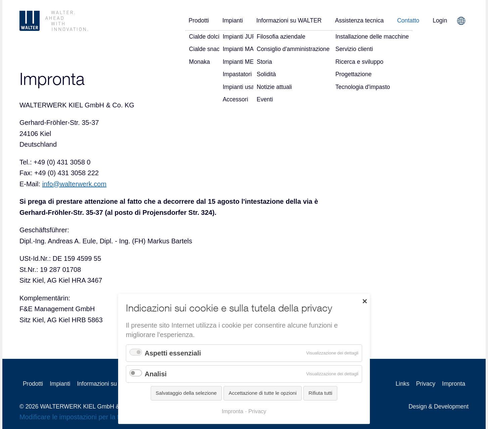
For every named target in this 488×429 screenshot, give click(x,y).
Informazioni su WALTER (289, 20)
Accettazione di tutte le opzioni (263, 393)
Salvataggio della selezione (186, 393)
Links (402, 383)
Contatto (408, 20)
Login (440, 20)
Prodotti (199, 20)
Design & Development (438, 406)
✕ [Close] (365, 301)
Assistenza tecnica (359, 20)
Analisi (156, 374)
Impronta (232, 411)
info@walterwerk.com (74, 184)
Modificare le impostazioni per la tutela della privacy (96, 417)
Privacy (425, 383)
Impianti (232, 20)
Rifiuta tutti (320, 393)
